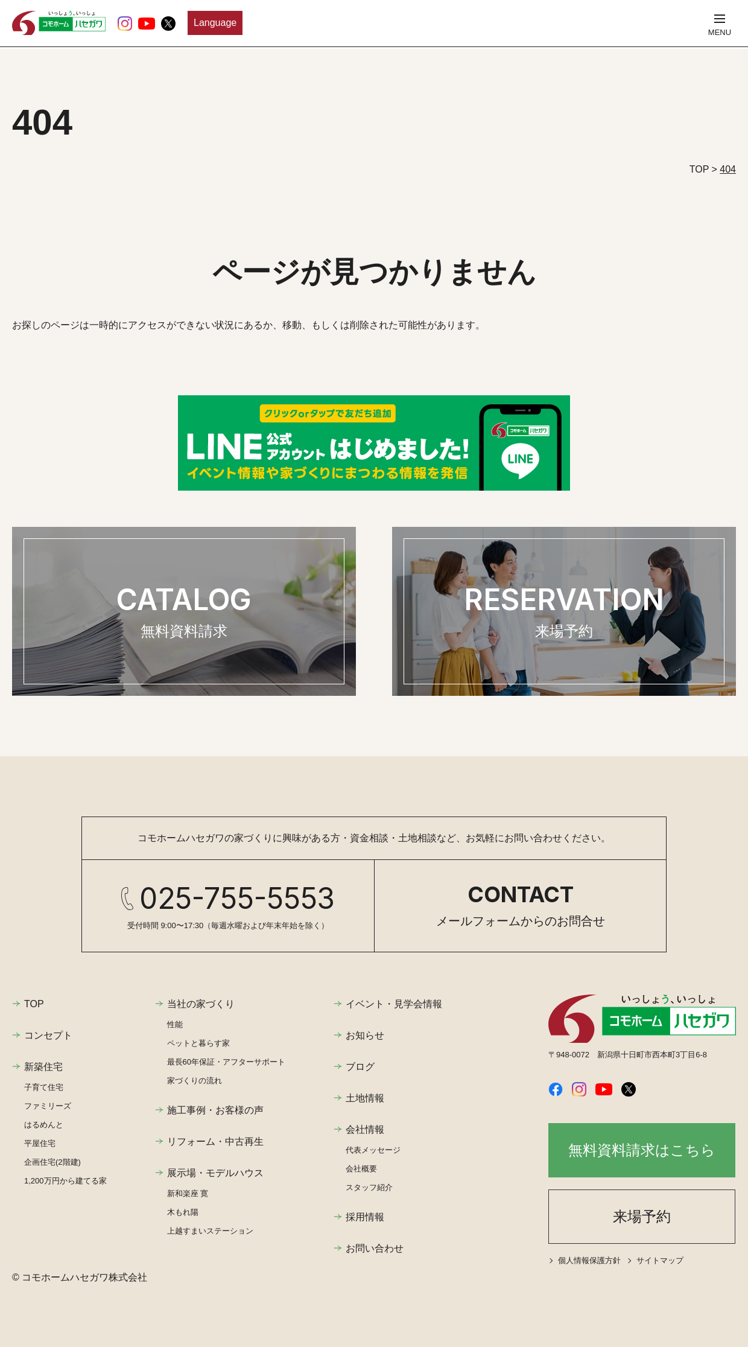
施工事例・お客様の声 (215, 1110)
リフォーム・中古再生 (215, 1141)
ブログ (360, 1067)
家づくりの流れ (194, 1080)
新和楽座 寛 (188, 1193)
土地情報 (365, 1098)
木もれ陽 (182, 1212)
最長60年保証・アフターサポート (226, 1061)
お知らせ (365, 1035)
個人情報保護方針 (589, 1260)
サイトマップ (659, 1260)
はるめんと (43, 1124)
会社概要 (361, 1168)
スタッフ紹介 (369, 1187)
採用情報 (365, 1217)
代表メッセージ (373, 1149)
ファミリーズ (47, 1105)
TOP (34, 1004)
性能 (175, 1024)
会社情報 (365, 1129)
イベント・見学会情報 (394, 1004)
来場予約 (642, 1216)
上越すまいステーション (210, 1230)
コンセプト (48, 1035)
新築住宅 (43, 1067)
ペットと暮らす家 (198, 1043)
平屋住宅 (39, 1143)
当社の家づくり (201, 1004)
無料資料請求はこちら (641, 1150)
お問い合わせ (375, 1248)
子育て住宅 (43, 1087)
